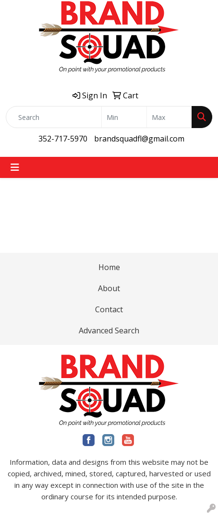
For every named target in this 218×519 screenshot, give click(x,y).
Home (109, 267)
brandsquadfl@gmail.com (139, 138)
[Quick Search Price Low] (124, 117)
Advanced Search (109, 330)
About (109, 288)
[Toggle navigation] (15, 167)
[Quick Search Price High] (169, 117)
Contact (109, 309)
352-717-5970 (62, 138)
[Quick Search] (54, 117)
